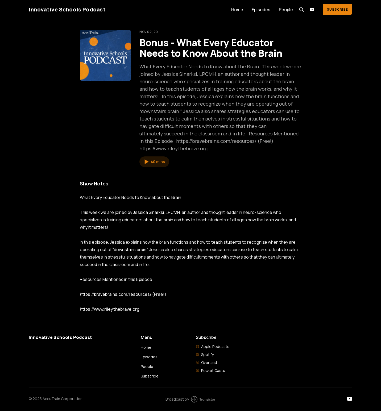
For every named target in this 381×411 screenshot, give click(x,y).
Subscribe (337, 9)
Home (237, 10)
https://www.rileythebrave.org (109, 309)
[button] (154, 161)
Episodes (261, 10)
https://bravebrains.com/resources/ (115, 294)
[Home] (127, 9)
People (286, 10)
